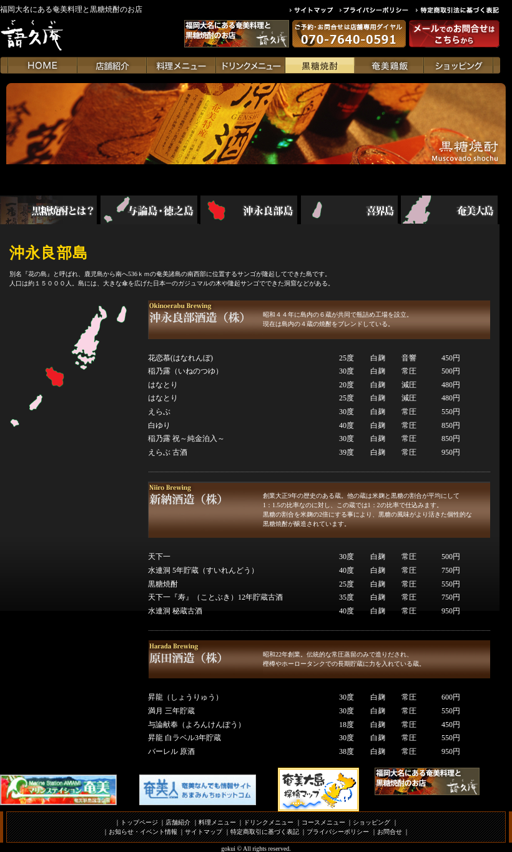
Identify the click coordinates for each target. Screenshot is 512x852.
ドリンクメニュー (268, 822)
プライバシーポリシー (338, 831)
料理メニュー (217, 822)
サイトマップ (203, 831)
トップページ (139, 822)
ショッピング (371, 822)
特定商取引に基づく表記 (264, 831)
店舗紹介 (177, 822)
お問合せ (389, 831)
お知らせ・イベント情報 (143, 831)
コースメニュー (323, 822)
